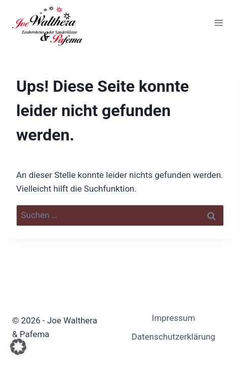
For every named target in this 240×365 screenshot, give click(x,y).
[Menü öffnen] (218, 22)
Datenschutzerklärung (173, 337)
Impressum (173, 318)
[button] (18, 346)
